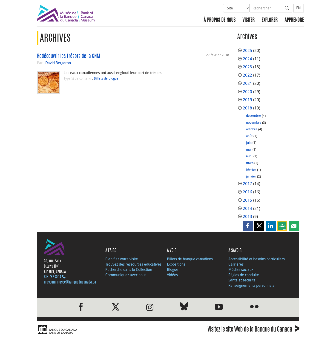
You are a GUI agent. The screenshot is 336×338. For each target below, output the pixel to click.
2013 (247, 216)
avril (249, 156)
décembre (253, 115)
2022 (247, 75)
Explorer (269, 20)
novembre (253, 122)
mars (249, 162)
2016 (247, 192)
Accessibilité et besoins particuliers (256, 258)
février (251, 169)
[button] (248, 226)
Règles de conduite (243, 274)
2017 (247, 183)
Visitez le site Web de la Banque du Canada (253, 330)
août (249, 136)
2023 (247, 66)
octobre (251, 129)
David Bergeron (58, 62)
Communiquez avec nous (125, 274)
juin (249, 142)
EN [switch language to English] (298, 7)
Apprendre (294, 20)
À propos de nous (219, 20)
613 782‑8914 (52, 277)
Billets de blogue (106, 78)
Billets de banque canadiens (190, 258)
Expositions (176, 264)
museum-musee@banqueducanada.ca (70, 282)
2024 (247, 58)
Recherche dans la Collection (128, 269)
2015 (247, 200)
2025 (247, 50)
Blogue (172, 269)
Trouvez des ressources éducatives (133, 264)
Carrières (236, 264)
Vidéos (172, 274)
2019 (247, 99)
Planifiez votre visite (121, 258)
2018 (247, 108)
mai (249, 149)
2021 (247, 83)
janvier (251, 176)
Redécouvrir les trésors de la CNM (68, 56)
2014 (247, 208)
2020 (247, 91)
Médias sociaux (240, 269)
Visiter (248, 20)
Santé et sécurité (242, 280)
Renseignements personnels (251, 285)
